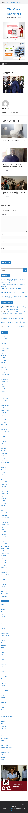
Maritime (3, 697)
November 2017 (5, 577)
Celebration (4, 628)
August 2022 (4, 441)
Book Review (4, 619)
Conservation (4, 638)
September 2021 (5, 467)
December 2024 (5, 374)
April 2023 (3, 422)
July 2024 (3, 386)
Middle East (4, 702)
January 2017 (4, 596)
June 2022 (3, 446)
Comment (4, 214)
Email (3, 241)
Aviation (3, 616)
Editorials (3, 647)
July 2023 (3, 415)
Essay (2, 659)
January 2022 (4, 458)
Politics (3, 724)
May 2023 (3, 419)
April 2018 (3, 565)
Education (3, 650)
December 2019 (5, 517)
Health (2, 671)
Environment (4, 657)
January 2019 (4, 543)
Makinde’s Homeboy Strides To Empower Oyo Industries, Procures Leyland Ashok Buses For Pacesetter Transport (13, 322)
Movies (3, 709)
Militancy (3, 707)
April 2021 (3, 479)
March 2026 (4, 338)
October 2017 (4, 579)
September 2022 (5, 439)
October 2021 (4, 465)
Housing (3, 678)
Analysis (3, 609)
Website (3, 248)
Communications (5, 635)
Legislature (3, 693)
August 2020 (4, 498)
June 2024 (3, 388)
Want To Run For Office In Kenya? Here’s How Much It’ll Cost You (14, 193)
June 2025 (3, 360)
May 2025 (3, 362)
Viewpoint (3, 757)
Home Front (4, 676)
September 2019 (5, 524)
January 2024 (4, 400)
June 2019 (3, 531)
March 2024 (4, 396)
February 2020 (4, 512)
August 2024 (4, 384)
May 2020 (3, 505)
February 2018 (4, 570)
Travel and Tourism (6, 752)
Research (3, 728)
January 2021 (4, 486)
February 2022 (4, 455)
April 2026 (3, 336)
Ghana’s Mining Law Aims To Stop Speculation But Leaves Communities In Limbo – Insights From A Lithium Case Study (13, 280)
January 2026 (4, 343)
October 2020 (4, 493)
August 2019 (4, 527)
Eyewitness (3, 664)
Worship (3, 762)
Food (2, 666)
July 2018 (3, 558)
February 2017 (4, 593)
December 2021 (5, 460)
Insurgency (3, 683)
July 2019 (3, 529)
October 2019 (4, 522)
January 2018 (4, 572)
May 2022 (3, 448)
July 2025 (3, 357)
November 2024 (5, 377)
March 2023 (4, 424)
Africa (2, 604)
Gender (3, 669)
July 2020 (3, 500)
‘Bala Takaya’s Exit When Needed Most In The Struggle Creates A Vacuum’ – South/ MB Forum (14, 313)
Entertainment (4, 654)
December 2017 (5, 574)
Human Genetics (5, 681)
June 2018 (3, 560)
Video (2, 754)
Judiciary (3, 685)
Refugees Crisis (5, 726)
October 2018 (4, 551)
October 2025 (4, 350)
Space (2, 735)
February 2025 (4, 369)
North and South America (7, 716)
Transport (3, 750)
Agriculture (4, 607)
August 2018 (4, 555)
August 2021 (4, 470)
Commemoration (5, 633)
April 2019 (3, 536)
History (3, 673)
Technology (4, 743)
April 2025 (3, 365)
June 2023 (3, 417)
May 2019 (3, 534)
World (2, 759)
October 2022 (4, 436)
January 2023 (4, 429)
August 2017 (4, 584)
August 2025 (4, 355)
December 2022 (5, 431)
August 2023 (4, 412)
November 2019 (5, 520)
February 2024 (4, 398)
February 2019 (4, 541)
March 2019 (4, 539)
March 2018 (4, 567)
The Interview (4, 745)
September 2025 (5, 353)
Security (3, 733)
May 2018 (3, 562)
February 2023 (4, 427)
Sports (2, 740)
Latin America (4, 690)
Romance (3, 731)
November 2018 (5, 548)
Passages (3, 721)
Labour (3, 688)
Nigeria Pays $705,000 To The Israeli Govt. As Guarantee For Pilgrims (13, 166)
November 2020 (5, 491)
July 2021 (3, 472)
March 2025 (4, 367)
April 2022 (3, 450)
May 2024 (3, 391)
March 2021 (4, 481)
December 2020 (5, 489)
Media (2, 700)
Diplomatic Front (5, 645)
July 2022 (3, 443)
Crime (2, 642)
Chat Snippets (4, 631)
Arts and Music (4, 611)
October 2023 (4, 408)
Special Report (4, 738)
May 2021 (3, 477)
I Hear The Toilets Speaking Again (14, 140)
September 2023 (5, 410)
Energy (2, 652)
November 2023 (5, 405)
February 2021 (4, 484)
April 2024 (3, 393)
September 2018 (5, 553)
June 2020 (3, 503)
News (2, 714)
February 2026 (4, 341)
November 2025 (5, 348)
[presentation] (11, 257)
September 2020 (5, 496)
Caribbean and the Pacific (7, 626)
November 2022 (5, 434)
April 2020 (3, 508)
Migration (3, 704)
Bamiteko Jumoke (5, 321)
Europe (3, 662)
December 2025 (5, 346)
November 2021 (5, 462)
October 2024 (4, 379)
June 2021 (3, 474)
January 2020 (4, 515)
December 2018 (5, 546)
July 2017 (3, 586)
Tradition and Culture (6, 747)
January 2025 (4, 372)
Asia (2, 614)
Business (3, 621)
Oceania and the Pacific (6, 719)
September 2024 (5, 381)
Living (2, 695)
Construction (4, 640)
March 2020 (4, 510)
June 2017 (3, 589)
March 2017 (4, 591)
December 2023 (5, 403)
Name (3, 234)
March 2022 (4, 453)
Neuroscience (4, 712)
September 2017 (5, 582)
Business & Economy (6, 623)
